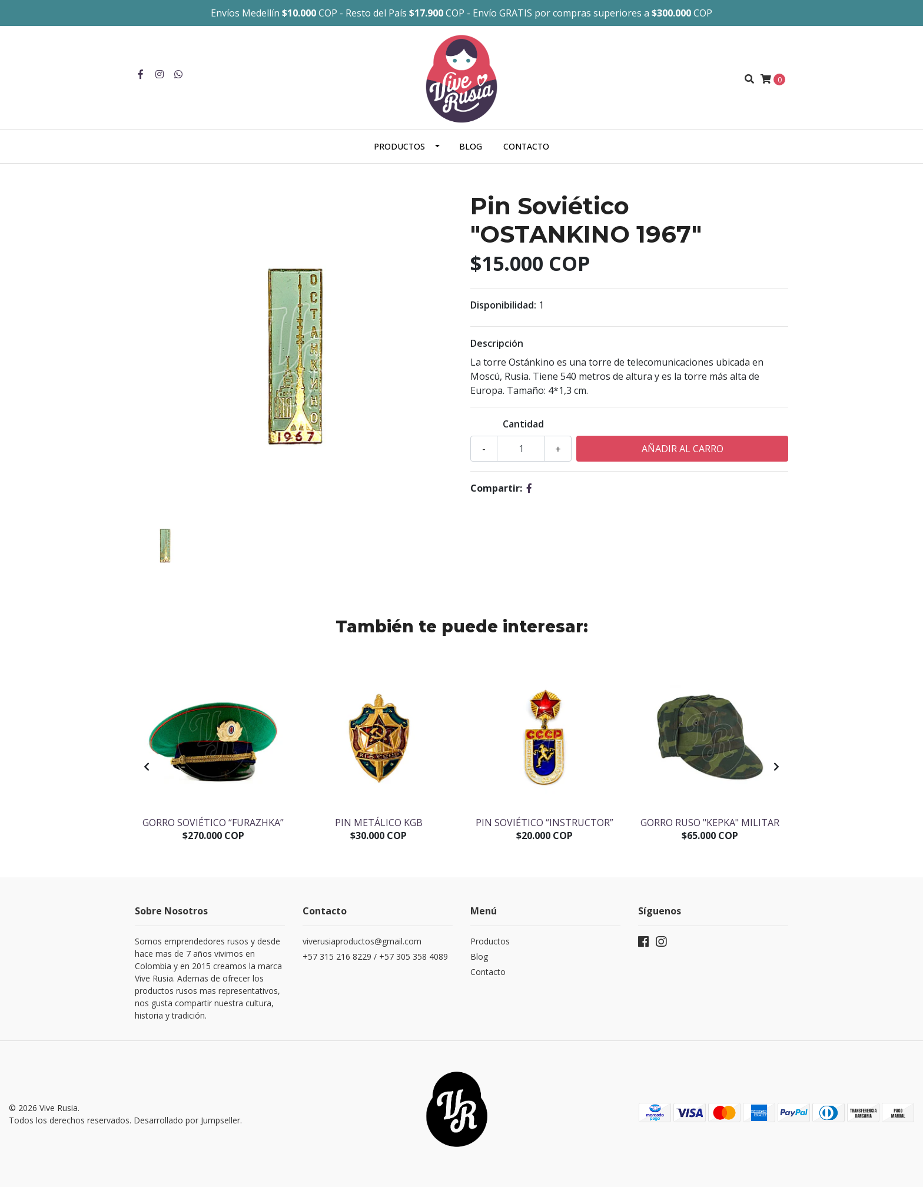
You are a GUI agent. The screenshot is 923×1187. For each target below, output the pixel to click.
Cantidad (523, 423)
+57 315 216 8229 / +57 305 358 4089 (375, 956)
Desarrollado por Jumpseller (187, 1120)
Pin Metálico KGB (379, 822)
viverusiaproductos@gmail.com (362, 941)
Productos (399, 146)
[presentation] (146, 766)
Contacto (526, 146)
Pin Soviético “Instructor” (544, 822)
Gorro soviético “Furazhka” (213, 822)
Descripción (496, 343)
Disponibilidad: (503, 305)
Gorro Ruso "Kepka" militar (709, 822)
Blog (470, 146)
